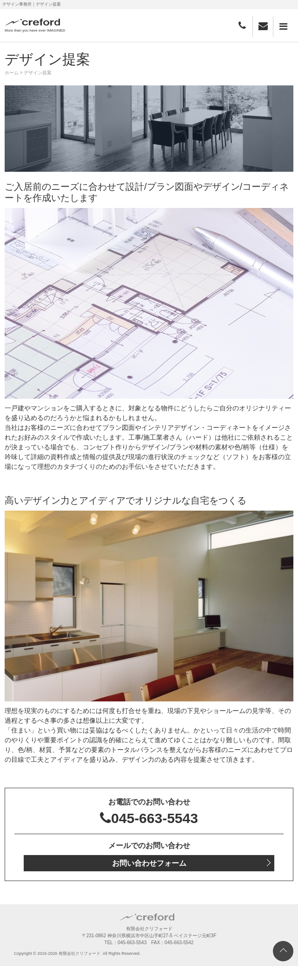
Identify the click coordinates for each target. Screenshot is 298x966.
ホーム (12, 72)
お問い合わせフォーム (149, 863)
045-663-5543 (149, 818)
